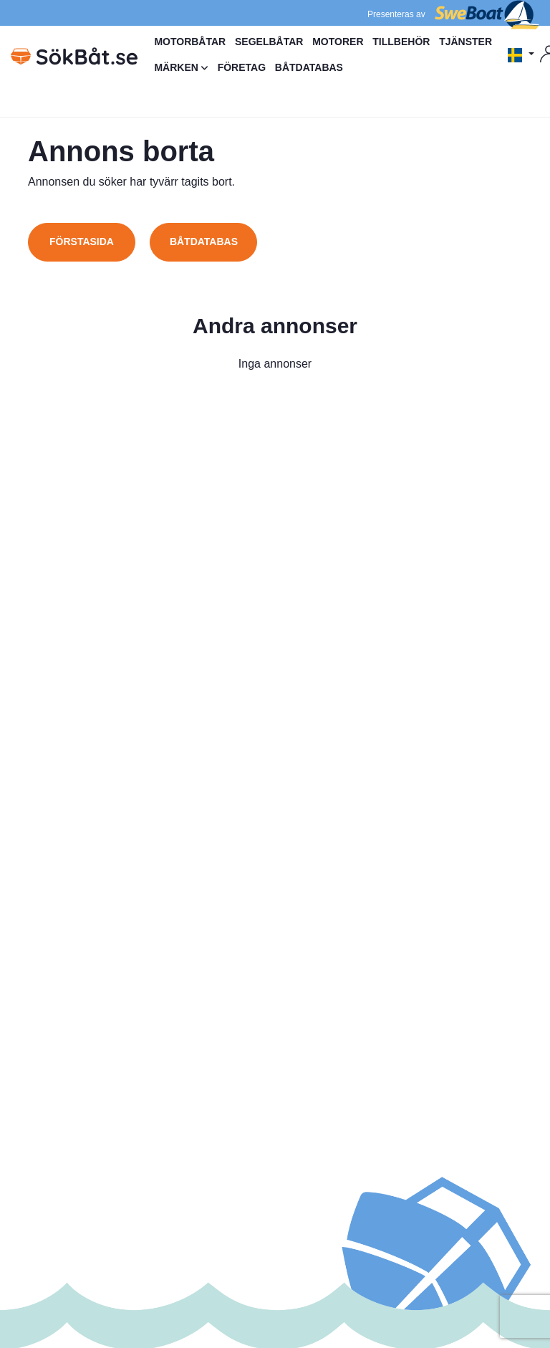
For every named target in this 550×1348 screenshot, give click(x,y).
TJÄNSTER (465, 41)
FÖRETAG (242, 67)
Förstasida (81, 241)
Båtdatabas (204, 241)
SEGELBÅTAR (269, 41)
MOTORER (337, 41)
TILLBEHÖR (401, 41)
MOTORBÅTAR (190, 41)
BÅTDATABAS (309, 67)
